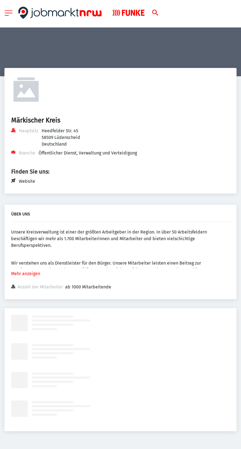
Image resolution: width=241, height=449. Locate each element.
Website (27, 181)
